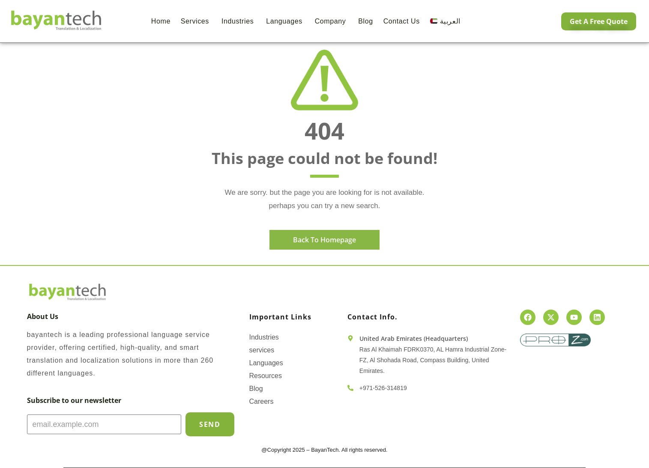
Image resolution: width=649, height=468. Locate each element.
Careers (261, 401)
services (262, 350)
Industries (238, 21)
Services (196, 21)
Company (331, 21)
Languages (285, 21)
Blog (365, 21)
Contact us (401, 21)
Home (160, 21)
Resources (265, 375)
